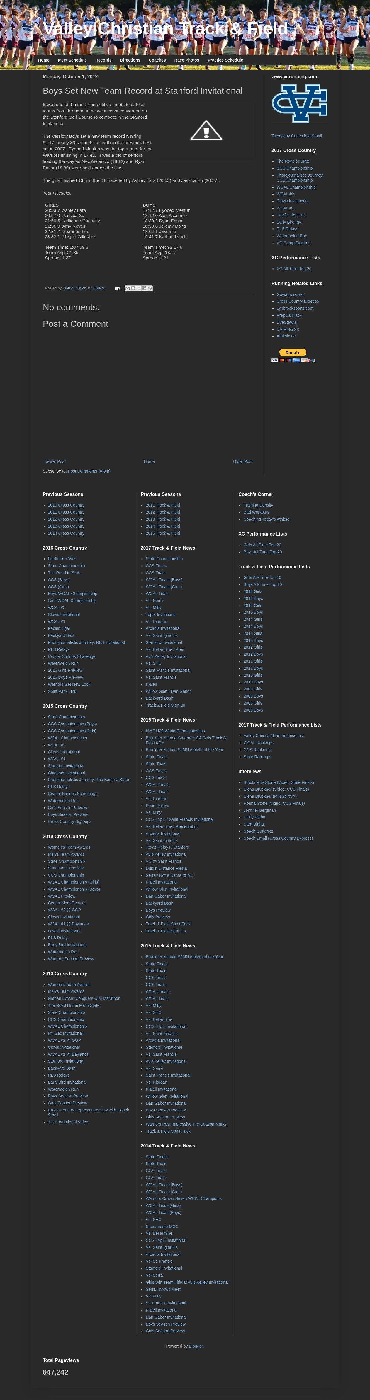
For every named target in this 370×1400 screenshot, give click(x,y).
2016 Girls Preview (65, 670)
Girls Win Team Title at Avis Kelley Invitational (187, 1282)
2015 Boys (253, 612)
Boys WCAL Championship (72, 593)
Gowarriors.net (290, 294)
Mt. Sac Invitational (65, 1033)
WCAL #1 (285, 208)
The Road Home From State (74, 1005)
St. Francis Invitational (166, 1303)
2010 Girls (253, 675)
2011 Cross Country (66, 512)
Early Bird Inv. (289, 222)
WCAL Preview (62, 896)
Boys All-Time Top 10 (263, 584)
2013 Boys (253, 640)
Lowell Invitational (64, 931)
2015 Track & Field (163, 533)
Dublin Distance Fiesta (166, 868)
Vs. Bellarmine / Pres (165, 649)
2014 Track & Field (163, 526)
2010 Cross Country (66, 505)
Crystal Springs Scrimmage (73, 793)
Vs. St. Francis (159, 1261)
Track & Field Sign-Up (166, 931)
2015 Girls (253, 605)
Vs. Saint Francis (161, 677)
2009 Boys (253, 696)
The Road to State (293, 161)
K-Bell (151, 684)
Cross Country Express (298, 301)
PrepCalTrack (289, 315)
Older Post (242, 461)
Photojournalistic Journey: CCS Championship (300, 178)
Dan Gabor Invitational (166, 896)
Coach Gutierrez (259, 831)
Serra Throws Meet (163, 1289)
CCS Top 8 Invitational (166, 1026)
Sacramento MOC (162, 1226)
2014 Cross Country (66, 533)
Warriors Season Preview (71, 958)
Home (44, 60)
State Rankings (257, 756)
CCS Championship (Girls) (72, 731)
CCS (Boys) (59, 579)
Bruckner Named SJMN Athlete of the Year (184, 749)
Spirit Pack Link (62, 691)
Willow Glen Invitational (167, 889)
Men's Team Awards (66, 854)
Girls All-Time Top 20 (262, 545)
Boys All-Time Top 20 (263, 552)
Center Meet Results (67, 903)
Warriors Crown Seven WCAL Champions (184, 1198)
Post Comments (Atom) (89, 471)
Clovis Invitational (293, 201)
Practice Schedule (225, 60)
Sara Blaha (254, 824)
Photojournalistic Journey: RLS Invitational (86, 642)
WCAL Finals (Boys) (164, 579)
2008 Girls (253, 703)
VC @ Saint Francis (164, 861)
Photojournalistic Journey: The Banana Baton (89, 779)
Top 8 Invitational (161, 614)
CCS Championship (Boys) (72, 724)
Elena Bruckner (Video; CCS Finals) (276, 789)
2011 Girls (253, 661)
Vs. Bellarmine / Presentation (172, 826)
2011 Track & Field (163, 505)
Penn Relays (157, 805)
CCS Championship (295, 168)
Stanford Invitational (66, 765)
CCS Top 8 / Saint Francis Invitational (180, 819)
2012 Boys (253, 654)
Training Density (258, 505)
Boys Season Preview (68, 814)
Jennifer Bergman (260, 810)
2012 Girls (253, 647)
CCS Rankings (257, 749)
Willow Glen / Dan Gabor (168, 691)
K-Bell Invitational (161, 882)
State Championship (66, 565)
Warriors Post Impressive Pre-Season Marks (186, 1124)
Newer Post (54, 461)
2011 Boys (253, 668)
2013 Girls (253, 633)
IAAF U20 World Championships (175, 731)
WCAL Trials (157, 593)
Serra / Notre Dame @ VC (170, 875)
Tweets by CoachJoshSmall (296, 136)
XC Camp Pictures (293, 243)
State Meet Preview (66, 868)
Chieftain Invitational (66, 772)
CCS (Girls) (58, 586)
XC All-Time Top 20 (294, 268)
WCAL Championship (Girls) (73, 882)
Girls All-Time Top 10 (262, 577)
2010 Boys (253, 682)
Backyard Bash (62, 635)
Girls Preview (158, 917)
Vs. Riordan (156, 621)
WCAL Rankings (259, 742)
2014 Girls (253, 619)
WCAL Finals (157, 784)
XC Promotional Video (68, 1122)
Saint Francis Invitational (168, 670)
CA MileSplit (288, 329)
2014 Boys (253, 626)
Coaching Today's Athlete (267, 519)
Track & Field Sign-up (165, 705)
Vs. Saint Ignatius (162, 635)
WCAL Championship (296, 187)
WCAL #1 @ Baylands (68, 924)
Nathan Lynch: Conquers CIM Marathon (84, 998)
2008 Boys (253, 710)
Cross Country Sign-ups (70, 821)
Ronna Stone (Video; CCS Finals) (274, 803)
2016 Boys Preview (65, 677)
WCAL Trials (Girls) (163, 1205)
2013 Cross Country (66, 526)
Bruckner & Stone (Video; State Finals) (279, 782)
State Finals (156, 756)
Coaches (157, 60)
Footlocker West (63, 558)
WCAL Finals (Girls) (164, 586)
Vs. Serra (154, 600)
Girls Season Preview (67, 807)
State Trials (156, 763)
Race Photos (186, 60)
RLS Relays (287, 228)
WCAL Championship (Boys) (74, 889)
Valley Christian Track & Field (165, 28)
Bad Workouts (256, 512)
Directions (130, 60)
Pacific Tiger (59, 628)
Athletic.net (287, 336)
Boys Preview (158, 910)
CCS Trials (155, 572)
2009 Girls (253, 689)
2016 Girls (253, 591)
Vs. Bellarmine (159, 1019)
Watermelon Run (292, 235)
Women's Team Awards (69, 847)
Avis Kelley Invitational (166, 656)
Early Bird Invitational (67, 944)
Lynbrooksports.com (295, 308)
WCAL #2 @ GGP (64, 910)
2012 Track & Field (163, 512)
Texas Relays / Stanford (167, 847)
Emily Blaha (254, 817)
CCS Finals (156, 565)
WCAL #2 (285, 194)
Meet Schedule (72, 60)
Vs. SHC (154, 663)
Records (103, 60)
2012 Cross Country (66, 519)
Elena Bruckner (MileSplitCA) (270, 796)
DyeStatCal (287, 322)
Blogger (196, 1346)
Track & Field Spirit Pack (168, 924)
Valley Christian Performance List (274, 735)
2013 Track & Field (163, 519)
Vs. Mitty (154, 607)
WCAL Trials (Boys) (163, 1212)
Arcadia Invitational (163, 628)
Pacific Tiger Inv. (292, 215)
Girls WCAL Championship (72, 600)
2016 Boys (253, 598)
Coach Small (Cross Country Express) (278, 838)
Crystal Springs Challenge (72, 656)
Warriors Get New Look (69, 684)
